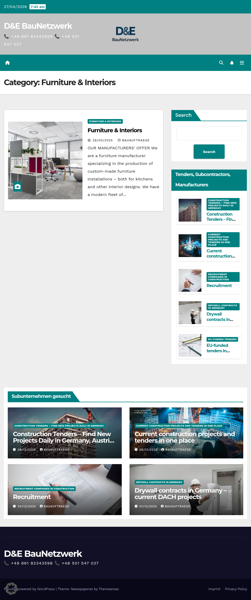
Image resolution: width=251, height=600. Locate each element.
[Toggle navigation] (242, 62)
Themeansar (109, 589)
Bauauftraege (134, 140)
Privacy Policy (236, 589)
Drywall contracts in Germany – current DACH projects (181, 494)
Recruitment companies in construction (218, 277)
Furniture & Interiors (105, 121)
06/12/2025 (149, 449)
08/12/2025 (27, 449)
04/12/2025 (27, 506)
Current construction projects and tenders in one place (219, 239)
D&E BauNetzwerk (38, 26)
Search (183, 115)
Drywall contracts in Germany (222, 306)
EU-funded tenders (222, 339)
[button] (221, 62)
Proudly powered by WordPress (30, 589)
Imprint (214, 589)
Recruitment (219, 285)
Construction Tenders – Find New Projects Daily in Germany (222, 204)
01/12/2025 (148, 506)
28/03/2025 (103, 140)
